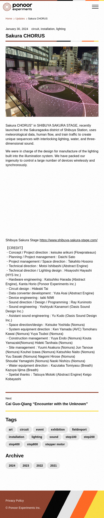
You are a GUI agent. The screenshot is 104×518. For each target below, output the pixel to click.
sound (54, 437)
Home (9, 18)
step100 (71, 437)
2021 (53, 465)
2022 (40, 465)
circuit (35, 29)
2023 (26, 465)
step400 (14, 444)
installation (48, 29)
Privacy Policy (15, 500)
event (40, 429)
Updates (20, 18)
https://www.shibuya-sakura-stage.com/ (68, 240)
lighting (61, 29)
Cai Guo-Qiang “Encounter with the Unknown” (47, 404)
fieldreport (79, 429)
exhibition (58, 429)
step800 (32, 444)
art (10, 429)
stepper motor (55, 444)
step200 (89, 437)
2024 (12, 465)
